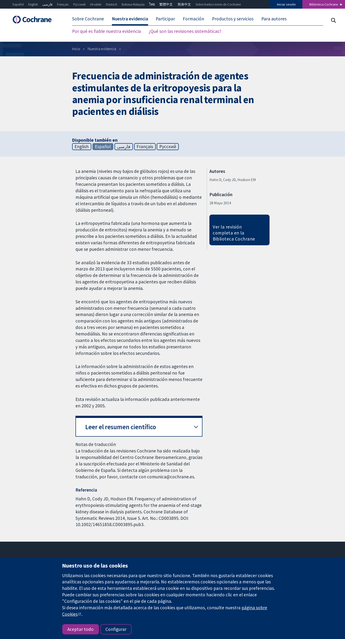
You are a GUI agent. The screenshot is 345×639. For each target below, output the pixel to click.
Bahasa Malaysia (133, 4)
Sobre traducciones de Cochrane (218, 4)
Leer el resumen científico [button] (120, 427)
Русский (79, 4)
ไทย (152, 4)
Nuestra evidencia (130, 19)
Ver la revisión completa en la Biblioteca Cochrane (234, 233)
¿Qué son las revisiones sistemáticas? (185, 31)
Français (63, 4)
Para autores (274, 19)
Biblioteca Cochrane (323, 4)
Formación (193, 19)
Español (18, 4)
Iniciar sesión (286, 4)
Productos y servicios (232, 19)
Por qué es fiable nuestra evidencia (106, 31)
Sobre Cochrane (88, 19)
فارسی (47, 4)
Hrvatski (95, 4)
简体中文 (184, 4)
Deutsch (111, 4)
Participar (165, 19)
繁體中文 (166, 4)
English (33, 4)
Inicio (76, 48)
